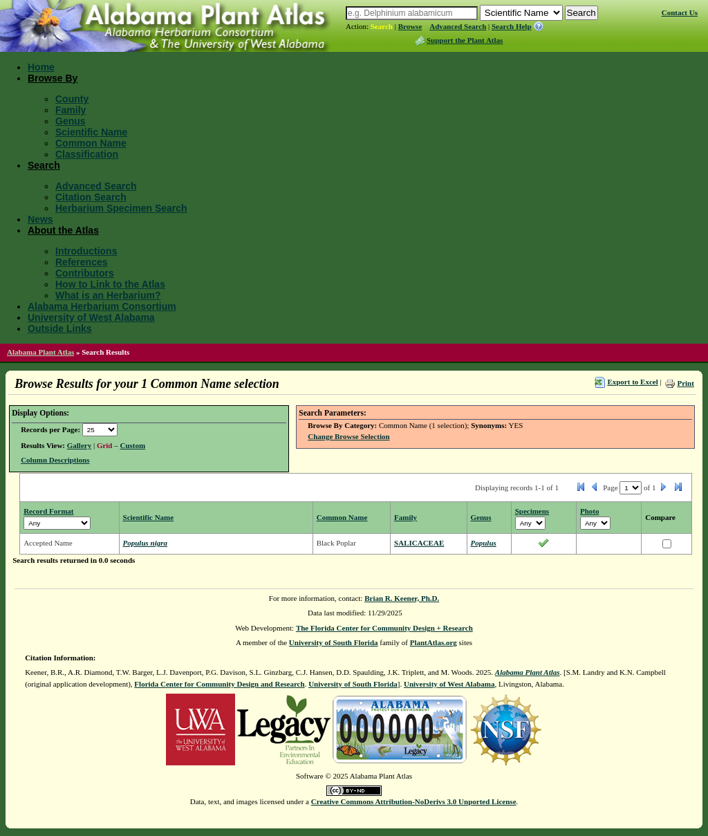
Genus (70, 121)
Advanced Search (457, 26)
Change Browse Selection (348, 436)
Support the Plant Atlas (465, 40)
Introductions (86, 251)
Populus (483, 543)
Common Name (91, 143)
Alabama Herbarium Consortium (102, 306)
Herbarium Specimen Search (121, 208)
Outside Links (60, 328)
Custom (133, 445)
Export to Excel (632, 382)
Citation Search (91, 197)
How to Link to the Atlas (110, 284)
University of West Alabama (91, 317)
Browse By (52, 78)
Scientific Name (91, 132)
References (81, 262)
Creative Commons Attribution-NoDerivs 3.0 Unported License (413, 801)
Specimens (532, 511)
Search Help (512, 26)
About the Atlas (63, 230)
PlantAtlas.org (433, 642)
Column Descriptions (55, 460)
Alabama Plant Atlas (40, 352)
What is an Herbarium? (107, 295)
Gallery (79, 445)
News (40, 219)
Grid (105, 445)
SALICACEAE (419, 543)
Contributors (84, 273)
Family (70, 109)
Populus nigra (145, 543)
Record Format (48, 511)
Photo (589, 511)
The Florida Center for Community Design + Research (384, 628)
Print (685, 383)
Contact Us (680, 12)
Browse (410, 26)
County (71, 98)
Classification (86, 154)
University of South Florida (333, 642)
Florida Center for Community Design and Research (219, 684)
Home (41, 67)
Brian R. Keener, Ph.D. (401, 598)
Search (382, 26)
